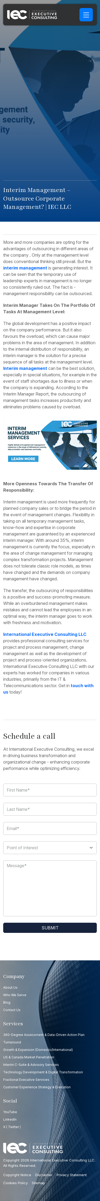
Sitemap (38, 1183)
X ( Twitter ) (12, 1127)
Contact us (12, 1010)
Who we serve (14, 995)
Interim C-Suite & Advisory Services (31, 1065)
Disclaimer (44, 1175)
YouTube (10, 1112)
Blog (6, 1002)
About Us (10, 987)
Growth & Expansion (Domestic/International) (38, 1050)
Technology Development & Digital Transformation (43, 1072)
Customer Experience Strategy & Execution (37, 1087)
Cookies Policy (15, 1183)
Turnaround (12, 1042)
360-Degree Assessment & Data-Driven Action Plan (44, 1035)
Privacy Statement (72, 1175)
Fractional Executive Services (26, 1080)
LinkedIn (10, 1119)
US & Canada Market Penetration (28, 1057)
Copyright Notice (17, 1175)
